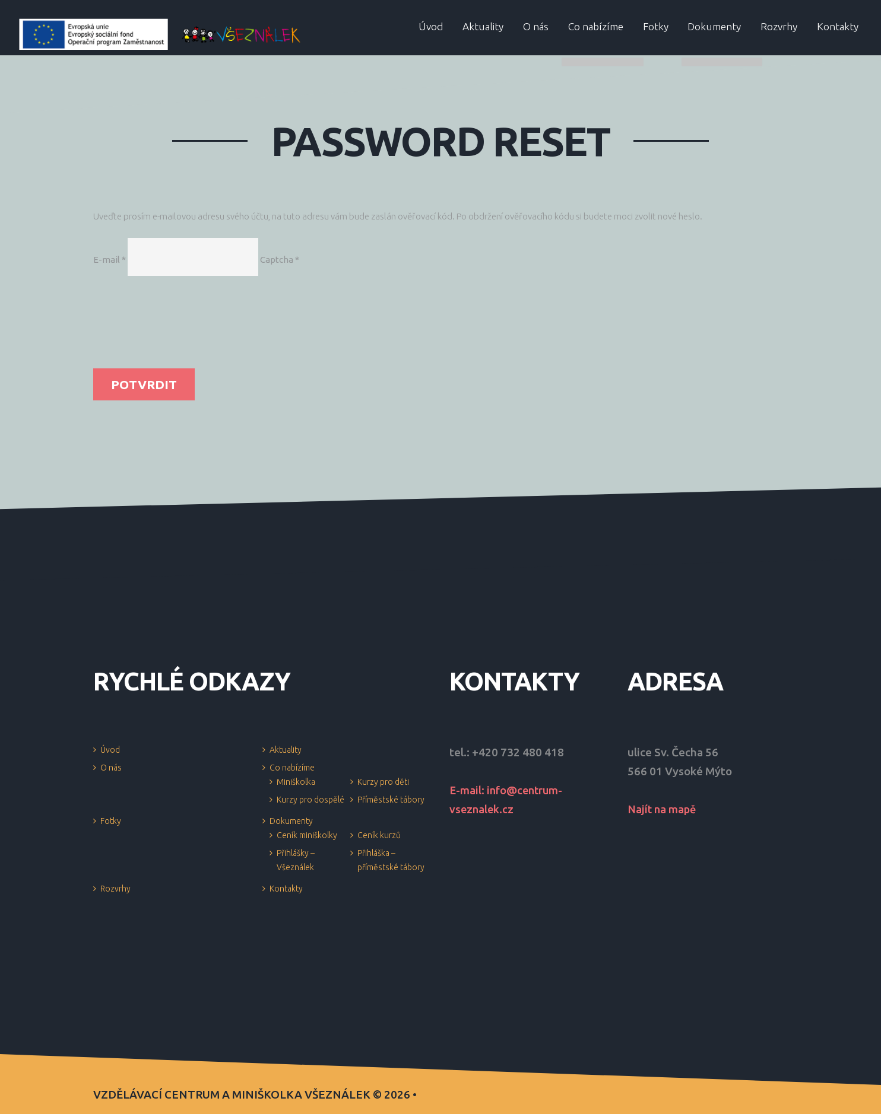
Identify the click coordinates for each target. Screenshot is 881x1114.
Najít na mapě (663, 809)
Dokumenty (291, 821)
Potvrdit (144, 384)
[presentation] (142, 325)
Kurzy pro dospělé (310, 799)
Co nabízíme (292, 767)
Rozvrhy (115, 888)
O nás (111, 767)
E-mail (109, 259)
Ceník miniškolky (307, 835)
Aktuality (286, 750)
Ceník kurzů (379, 835)
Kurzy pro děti (383, 782)
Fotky (110, 821)
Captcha (279, 259)
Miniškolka (296, 782)
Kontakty (286, 888)
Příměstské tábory (390, 799)
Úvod (110, 750)
